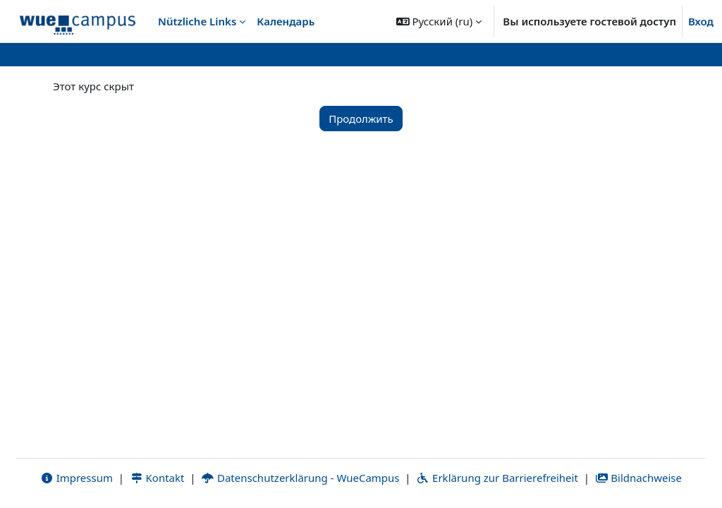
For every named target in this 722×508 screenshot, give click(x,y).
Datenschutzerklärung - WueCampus (300, 478)
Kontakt (157, 478)
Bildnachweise (638, 478)
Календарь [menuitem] (285, 21)
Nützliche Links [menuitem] (197, 21)
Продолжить (361, 118)
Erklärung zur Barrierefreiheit (496, 478)
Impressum (76, 478)
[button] (439, 21)
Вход (701, 21)
